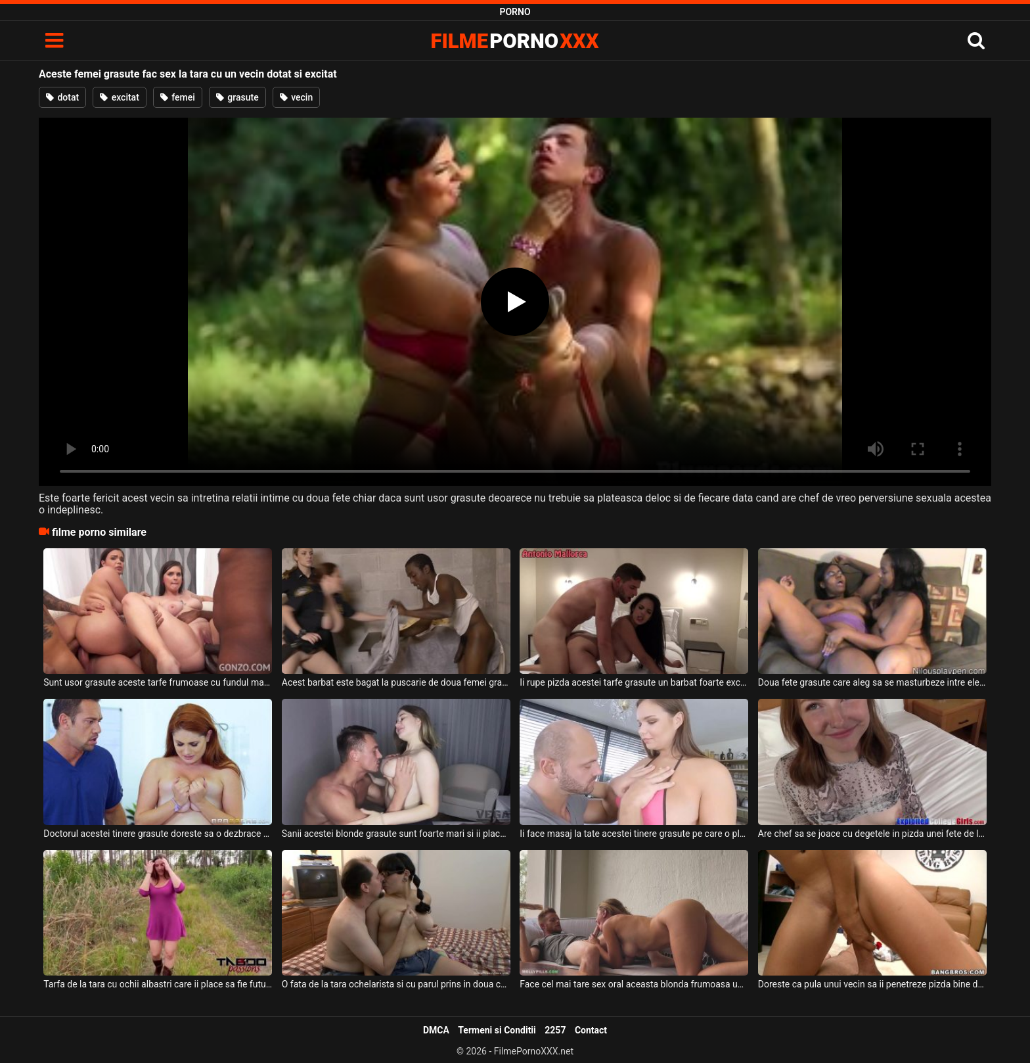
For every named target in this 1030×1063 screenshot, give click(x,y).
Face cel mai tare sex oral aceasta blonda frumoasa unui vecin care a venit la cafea (634, 984)
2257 (555, 1030)
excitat (119, 97)
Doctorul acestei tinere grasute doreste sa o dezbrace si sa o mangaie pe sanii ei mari (157, 833)
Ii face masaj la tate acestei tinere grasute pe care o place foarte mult (634, 833)
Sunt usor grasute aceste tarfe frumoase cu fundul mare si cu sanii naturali (157, 682)
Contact (591, 1030)
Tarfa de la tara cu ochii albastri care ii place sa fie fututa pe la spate (157, 984)
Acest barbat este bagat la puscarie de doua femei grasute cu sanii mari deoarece (396, 682)
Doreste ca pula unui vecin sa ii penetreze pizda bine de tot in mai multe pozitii (872, 984)
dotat (62, 97)
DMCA (436, 1030)
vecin (296, 97)
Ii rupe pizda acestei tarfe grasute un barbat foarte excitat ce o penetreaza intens (634, 682)
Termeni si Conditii (496, 1030)
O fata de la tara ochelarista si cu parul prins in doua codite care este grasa (396, 984)
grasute (237, 97)
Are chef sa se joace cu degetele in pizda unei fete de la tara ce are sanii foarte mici (872, 833)
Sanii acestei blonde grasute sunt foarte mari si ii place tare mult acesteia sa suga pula (396, 833)
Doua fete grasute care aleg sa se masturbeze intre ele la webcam (872, 682)
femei (177, 97)
